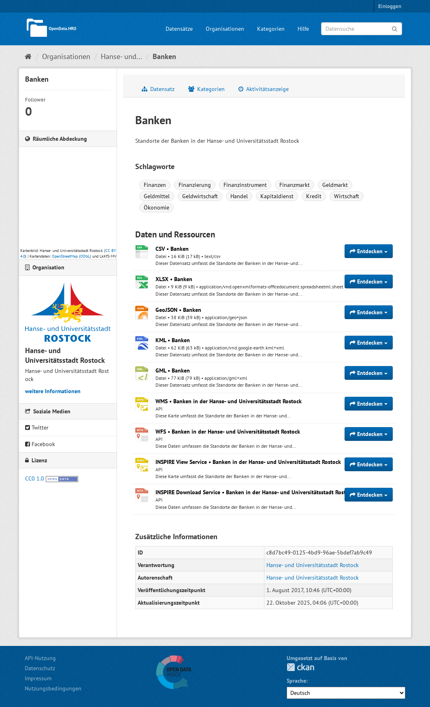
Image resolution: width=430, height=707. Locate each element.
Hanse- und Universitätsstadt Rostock (312, 565)
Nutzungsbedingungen (53, 688)
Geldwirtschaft (200, 196)
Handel (239, 196)
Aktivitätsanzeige (263, 89)
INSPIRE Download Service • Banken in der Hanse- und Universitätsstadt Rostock (254, 492)
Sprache (296, 680)
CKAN (300, 667)
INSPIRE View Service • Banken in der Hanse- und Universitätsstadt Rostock (248, 462)
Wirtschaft (346, 196)
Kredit (313, 196)
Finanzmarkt (294, 184)
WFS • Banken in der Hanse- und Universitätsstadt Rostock (227, 431)
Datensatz (158, 89)
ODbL (85, 256)
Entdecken (368, 251)
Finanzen (155, 184)
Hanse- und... (121, 56)
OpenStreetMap (65, 256)
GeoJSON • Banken (178, 309)
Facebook (40, 444)
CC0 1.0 (34, 478)
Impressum (38, 678)
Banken (164, 56)
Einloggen (389, 6)
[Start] (28, 56)
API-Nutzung (40, 658)
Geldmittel (157, 196)
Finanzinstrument (245, 184)
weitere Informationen (53, 391)
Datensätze (179, 28)
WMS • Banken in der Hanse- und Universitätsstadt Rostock (228, 401)
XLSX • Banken (173, 279)
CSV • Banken (172, 248)
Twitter (37, 427)
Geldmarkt (335, 184)
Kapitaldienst (277, 196)
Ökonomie (156, 207)
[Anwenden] (394, 28)
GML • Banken (172, 370)
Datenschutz (40, 668)
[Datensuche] (361, 28)
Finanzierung (195, 184)
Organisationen (225, 28)
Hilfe (303, 28)
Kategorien (271, 28)
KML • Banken (172, 340)
